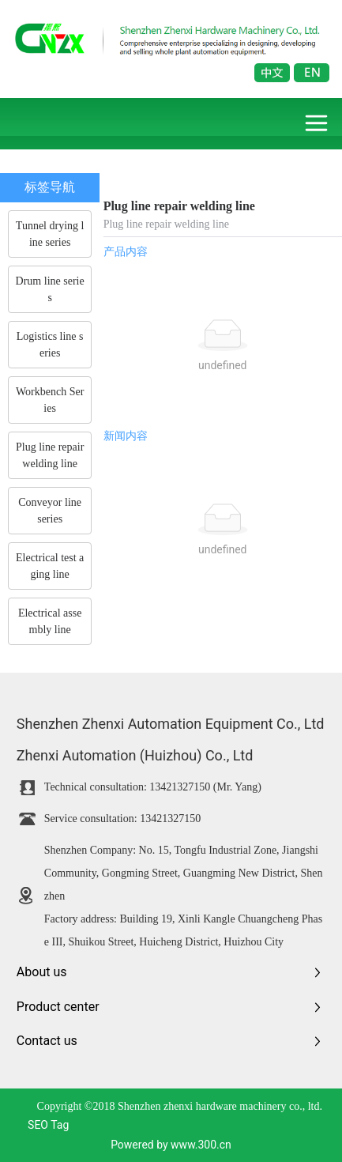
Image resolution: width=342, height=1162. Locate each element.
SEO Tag (48, 1125)
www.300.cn (201, 1144)
